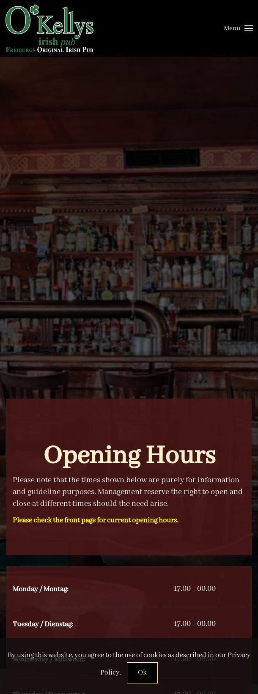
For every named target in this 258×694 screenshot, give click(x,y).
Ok (142, 672)
